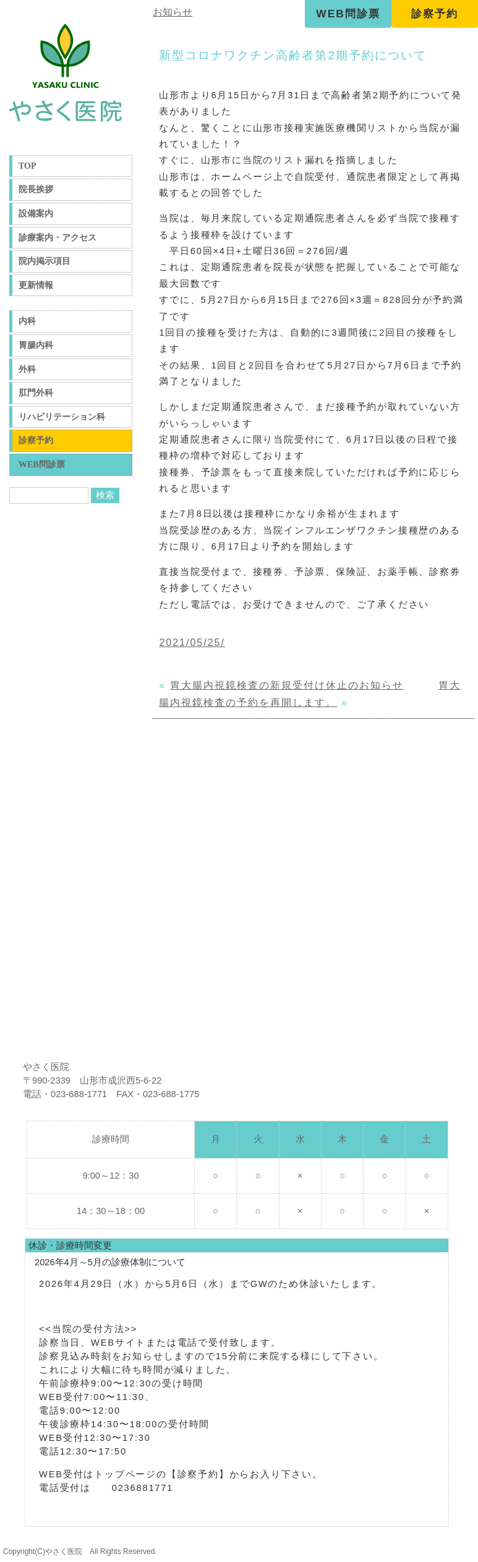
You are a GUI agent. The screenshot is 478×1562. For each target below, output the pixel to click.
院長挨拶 (36, 189)
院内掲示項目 (44, 261)
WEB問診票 (348, 13)
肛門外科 (36, 392)
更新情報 (36, 285)
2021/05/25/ (192, 642)
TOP (27, 166)
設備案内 (36, 213)
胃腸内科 (36, 345)
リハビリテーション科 (62, 417)
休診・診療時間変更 (70, 1245)
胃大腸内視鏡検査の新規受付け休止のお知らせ (287, 685)
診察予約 (434, 13)
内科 (27, 321)
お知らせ (172, 12)
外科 (27, 369)
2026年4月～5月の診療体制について (110, 1262)
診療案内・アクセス (57, 237)
